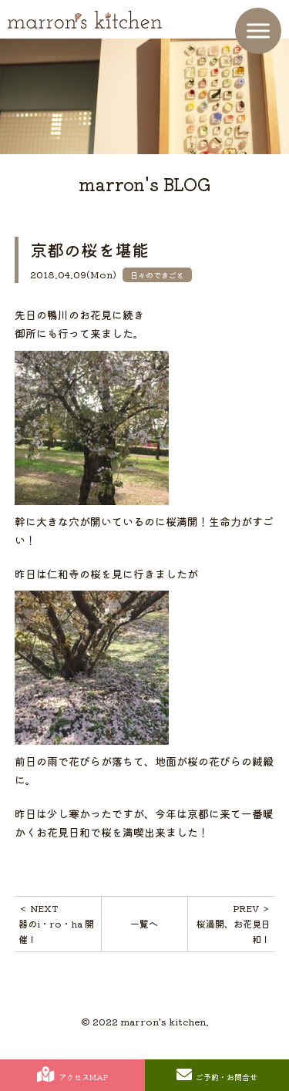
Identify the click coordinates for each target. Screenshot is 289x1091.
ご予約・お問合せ (216, 1075)
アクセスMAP (72, 1075)
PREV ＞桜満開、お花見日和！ (234, 923)
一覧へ (144, 923)
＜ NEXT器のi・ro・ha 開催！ (56, 923)
